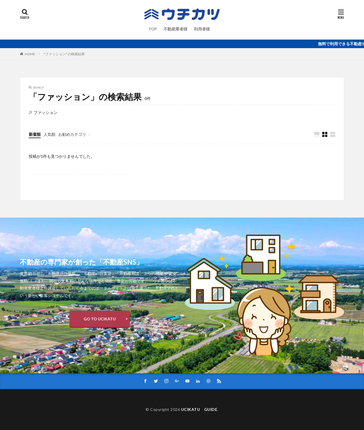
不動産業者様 (175, 28)
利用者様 (202, 28)
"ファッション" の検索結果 (64, 54)
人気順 (49, 134)
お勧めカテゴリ (72, 134)
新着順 (35, 134)
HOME (30, 54)
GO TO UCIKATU (100, 318)
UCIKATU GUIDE (199, 409)
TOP (152, 28)
